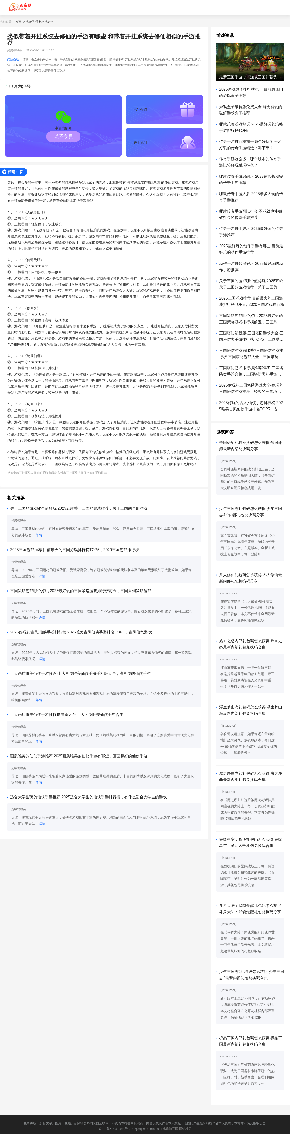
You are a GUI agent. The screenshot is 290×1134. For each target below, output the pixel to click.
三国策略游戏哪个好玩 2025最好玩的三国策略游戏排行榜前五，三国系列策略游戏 (80, 591)
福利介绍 (140, 109)
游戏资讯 (28, 22)
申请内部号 (63, 128)
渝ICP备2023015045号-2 (114, 1129)
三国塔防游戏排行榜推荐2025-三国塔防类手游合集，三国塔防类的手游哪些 (251, 374)
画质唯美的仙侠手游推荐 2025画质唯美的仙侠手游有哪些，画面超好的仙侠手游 (78, 756)
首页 (18, 22)
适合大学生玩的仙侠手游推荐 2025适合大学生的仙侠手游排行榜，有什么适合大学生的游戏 (88, 797)
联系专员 (63, 136)
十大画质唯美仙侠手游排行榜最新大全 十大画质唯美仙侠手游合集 (66, 715)
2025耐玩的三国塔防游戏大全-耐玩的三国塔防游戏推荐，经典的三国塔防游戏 (251, 391)
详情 (38, 535)
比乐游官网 (170, 1129)
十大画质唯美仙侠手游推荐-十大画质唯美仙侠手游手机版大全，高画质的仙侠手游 (80, 673)
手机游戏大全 (44, 22)
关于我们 (140, 142)
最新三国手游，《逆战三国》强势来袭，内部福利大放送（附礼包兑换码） (250, 77)
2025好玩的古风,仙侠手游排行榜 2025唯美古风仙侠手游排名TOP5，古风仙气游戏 (81, 632)
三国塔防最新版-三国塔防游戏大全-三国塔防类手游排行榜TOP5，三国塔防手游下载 (251, 339)
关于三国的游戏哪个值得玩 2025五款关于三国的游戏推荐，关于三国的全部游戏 (78, 508)
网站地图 (185, 1129)
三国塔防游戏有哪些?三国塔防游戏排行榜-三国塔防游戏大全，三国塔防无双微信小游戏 (251, 356)
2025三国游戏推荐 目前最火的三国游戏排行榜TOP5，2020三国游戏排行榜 (74, 550)
